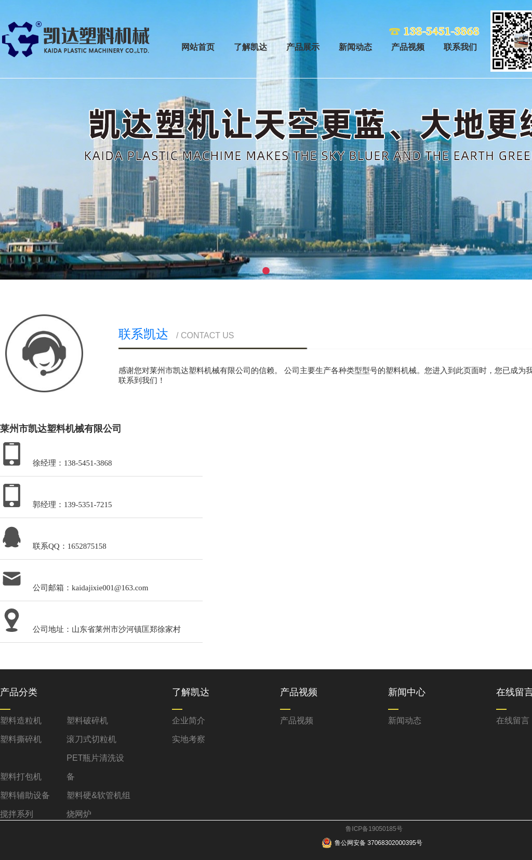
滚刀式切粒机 (91, 739)
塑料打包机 (21, 776)
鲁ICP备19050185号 (373, 828)
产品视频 (407, 47)
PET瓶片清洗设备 (95, 767)
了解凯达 (250, 47)
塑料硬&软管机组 (98, 795)
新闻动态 (355, 47)
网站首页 (198, 47)
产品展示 (303, 47)
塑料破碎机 (87, 720)
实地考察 (188, 739)
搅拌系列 (16, 814)
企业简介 (188, 720)
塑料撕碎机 (21, 739)
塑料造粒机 (21, 720)
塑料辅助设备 (25, 795)
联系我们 (460, 47)
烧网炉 (78, 814)
